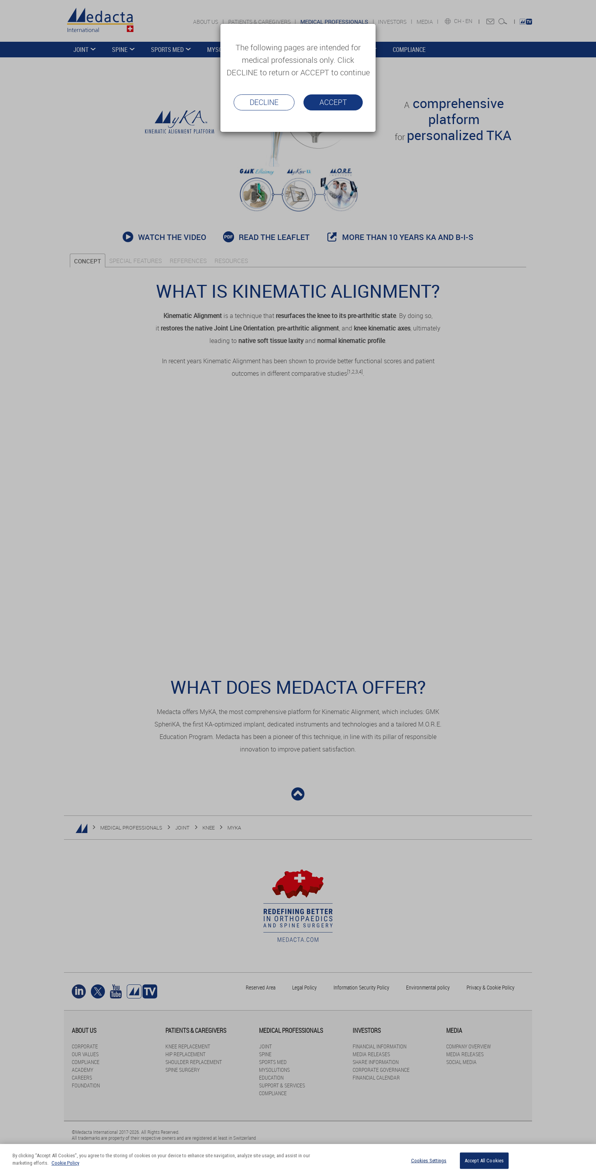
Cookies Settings (429, 1161)
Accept (333, 102)
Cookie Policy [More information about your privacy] (65, 1163)
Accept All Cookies (484, 1161)
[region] (298, 1160)
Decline (264, 102)
